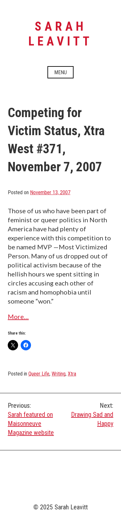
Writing (59, 374)
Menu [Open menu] (60, 72)
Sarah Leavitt (60, 33)
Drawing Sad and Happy (87, 414)
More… (18, 316)
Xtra (72, 374)
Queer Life (38, 374)
